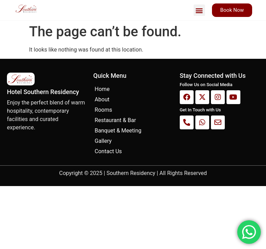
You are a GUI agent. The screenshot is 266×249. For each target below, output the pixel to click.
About (102, 99)
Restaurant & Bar (115, 120)
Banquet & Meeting (118, 130)
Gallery (103, 141)
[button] (199, 10)
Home (102, 89)
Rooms (103, 110)
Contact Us (108, 151)
